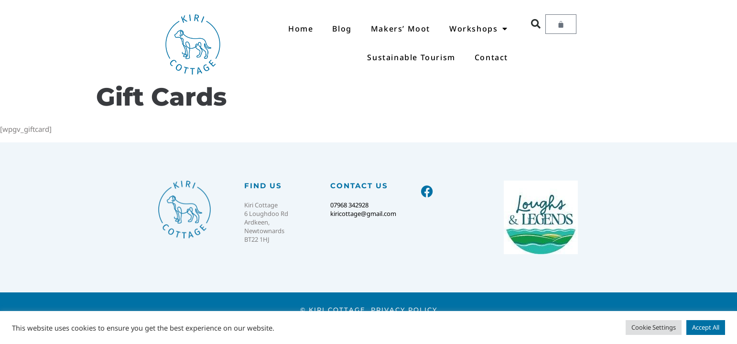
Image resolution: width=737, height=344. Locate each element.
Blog (341, 28)
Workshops (478, 28)
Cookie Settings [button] (653, 327)
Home (300, 28)
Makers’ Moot (400, 28)
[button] (535, 23)
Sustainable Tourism (411, 57)
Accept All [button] (705, 327)
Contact (491, 57)
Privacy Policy (404, 309)
